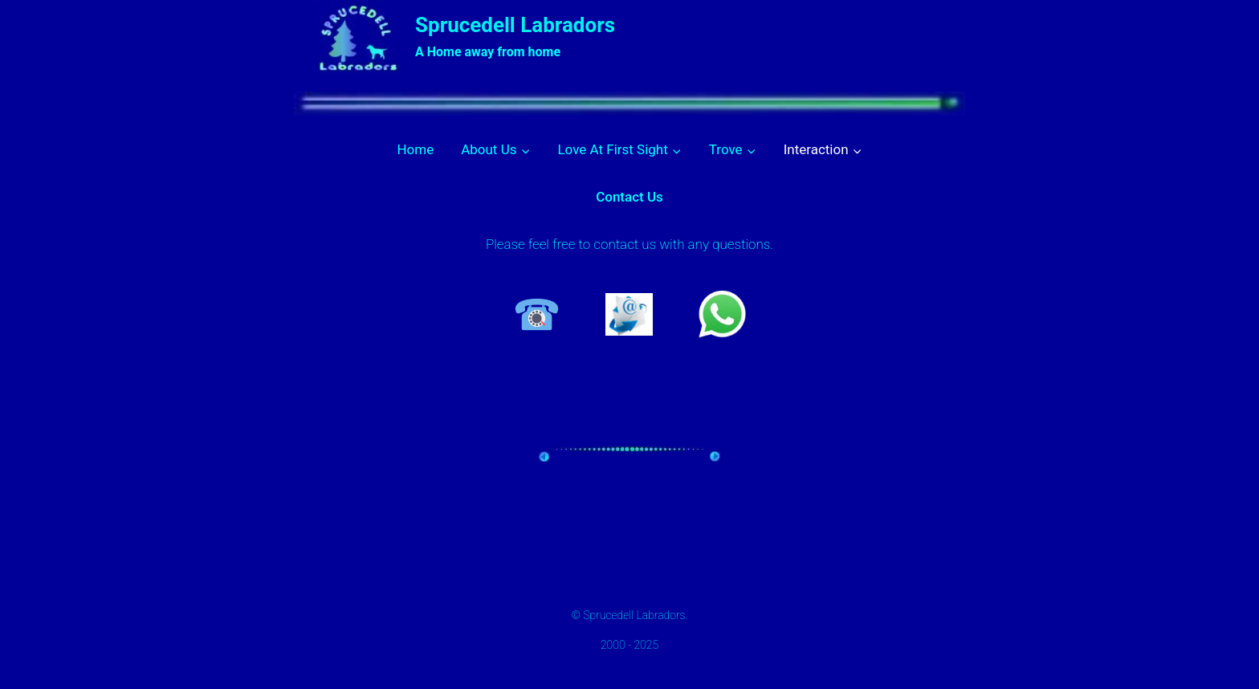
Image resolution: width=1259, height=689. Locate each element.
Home (415, 149)
